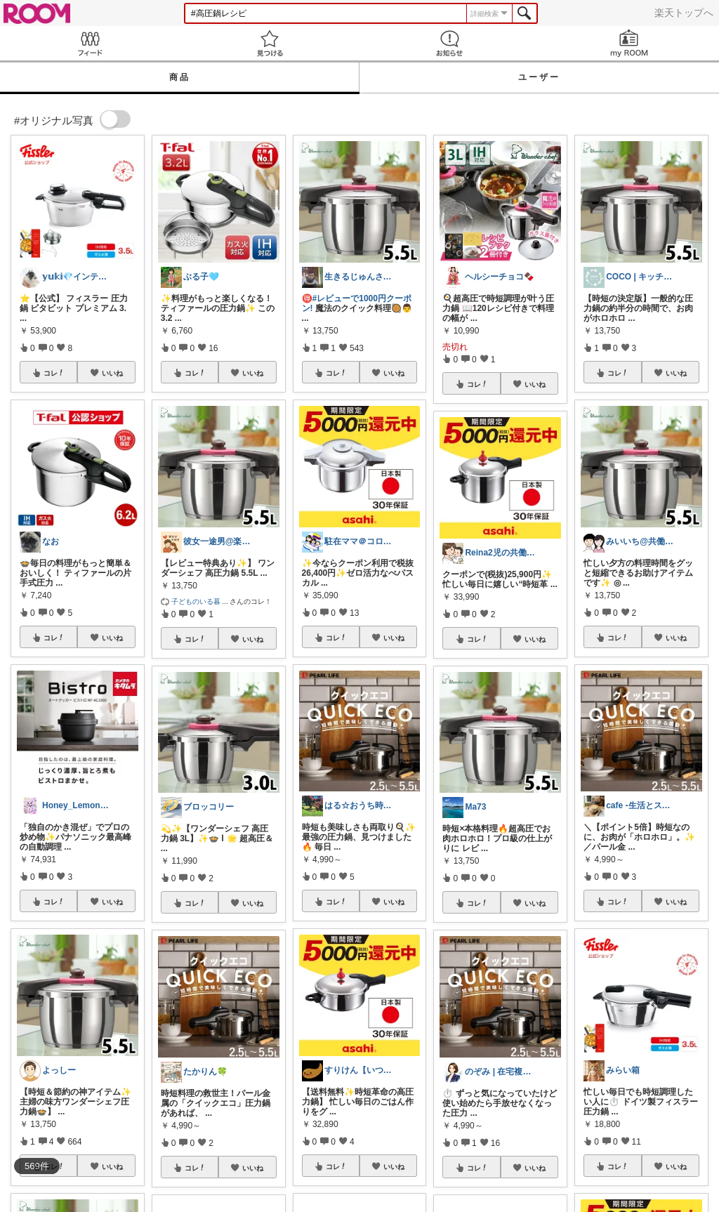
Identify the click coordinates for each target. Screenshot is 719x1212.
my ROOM (629, 43)
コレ (54, 372)
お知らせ (449, 43)
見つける (270, 43)
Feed (90, 43)
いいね (112, 372)
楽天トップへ (683, 12)
